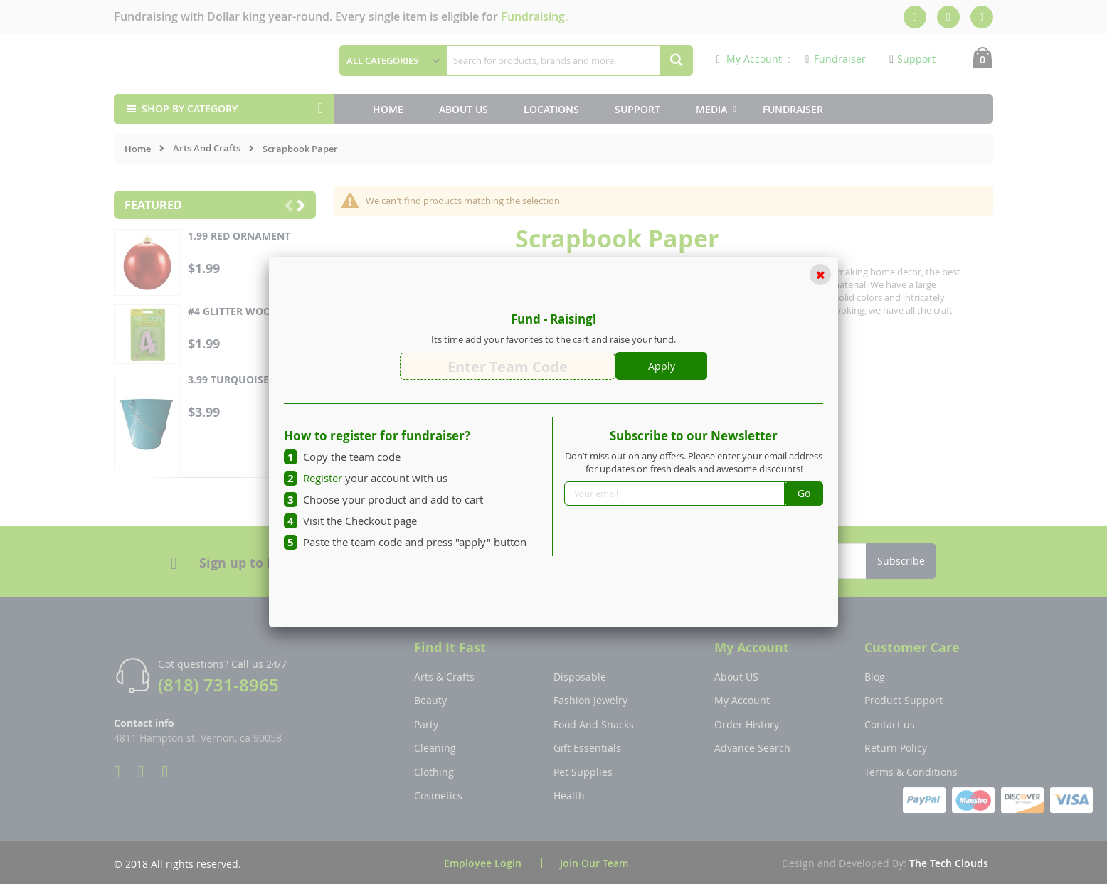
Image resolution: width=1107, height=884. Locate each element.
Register (322, 478)
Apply (661, 366)
